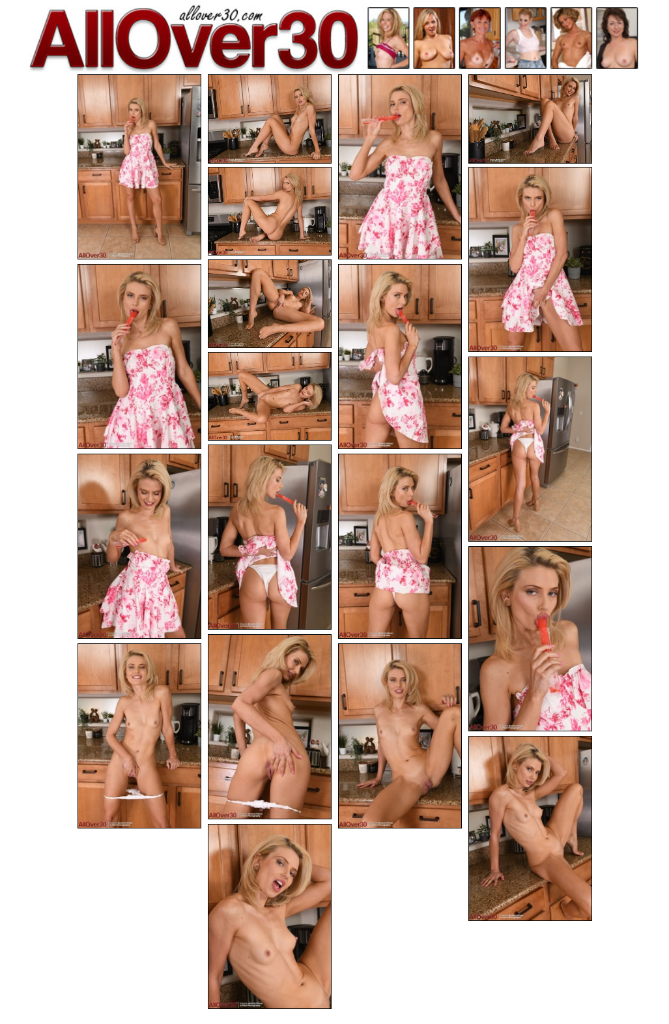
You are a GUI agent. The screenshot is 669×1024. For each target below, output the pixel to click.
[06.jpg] (530, 259)
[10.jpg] (270, 396)
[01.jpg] (139, 166)
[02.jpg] (270, 119)
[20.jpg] (270, 916)
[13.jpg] (139, 546)
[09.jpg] (400, 356)
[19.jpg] (530, 828)
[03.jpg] (400, 166)
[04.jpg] (530, 119)
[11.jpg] (530, 449)
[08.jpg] (139, 356)
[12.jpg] (270, 537)
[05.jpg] (270, 211)
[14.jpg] (400, 546)
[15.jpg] (530, 638)
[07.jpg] (270, 304)
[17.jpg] (139, 735)
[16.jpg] (270, 726)
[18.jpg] (400, 735)
